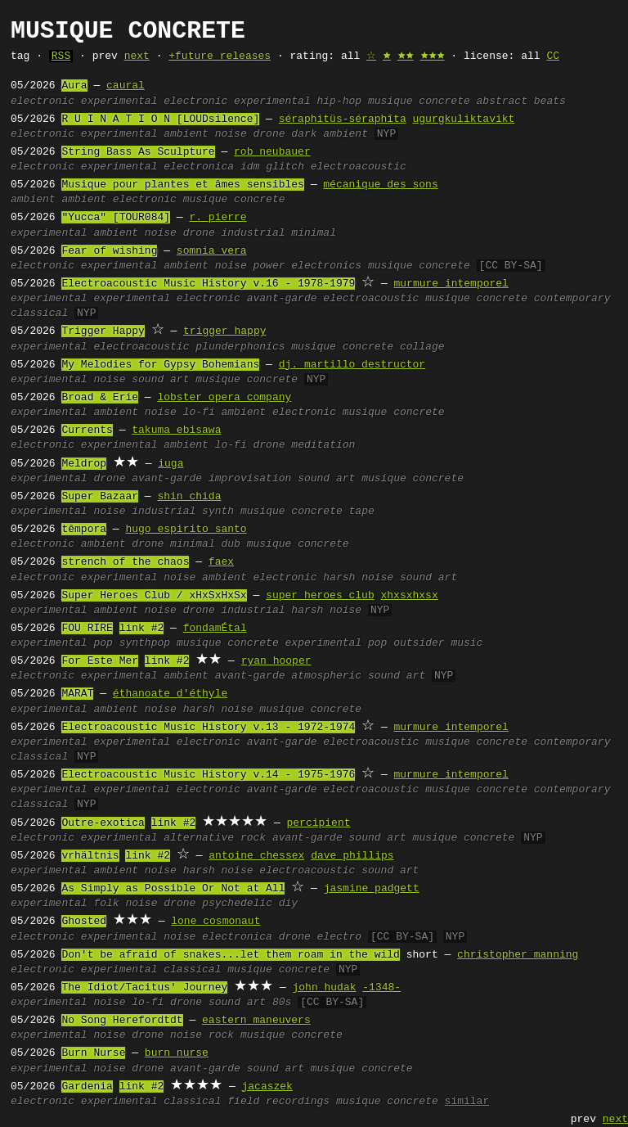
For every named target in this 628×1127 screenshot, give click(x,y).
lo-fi (199, 412)
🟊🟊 (405, 56)
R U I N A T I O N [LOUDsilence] (160, 119)
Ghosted (83, 921)
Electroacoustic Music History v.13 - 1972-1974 (208, 727)
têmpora (83, 529)
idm (249, 167)
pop (102, 643)
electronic (42, 101)
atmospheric (326, 676)
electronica (199, 167)
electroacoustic (358, 167)
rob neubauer (272, 152)
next (137, 56)
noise (231, 134)
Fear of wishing (109, 251)
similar (467, 1101)
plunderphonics (240, 347)
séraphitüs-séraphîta (342, 119)
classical (192, 969)
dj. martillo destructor (352, 365)
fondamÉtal (215, 628)
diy (288, 903)
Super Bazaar (99, 496)
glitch (285, 167)
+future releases (219, 56)
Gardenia (86, 1087)
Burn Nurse (93, 1053)
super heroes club (320, 595)
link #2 (141, 628)
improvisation (250, 478)
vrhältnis (90, 856)
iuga (170, 464)
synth (218, 511)
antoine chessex (256, 856)
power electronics (307, 266)
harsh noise (358, 577)
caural (125, 86)
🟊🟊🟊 (432, 56)
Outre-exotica (102, 823)
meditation (323, 445)
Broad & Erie (99, 397)
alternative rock (215, 838)
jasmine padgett (371, 888)
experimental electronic (154, 101)
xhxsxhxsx (408, 595)
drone (269, 134)
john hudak (324, 987)
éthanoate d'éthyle (170, 694)
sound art (160, 379)
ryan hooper (276, 661)
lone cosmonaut (215, 921)
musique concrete (419, 101)
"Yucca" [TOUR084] (115, 217)
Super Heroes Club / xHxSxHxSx (153, 595)
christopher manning (517, 955)
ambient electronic (118, 199)
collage (422, 347)
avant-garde (282, 298)
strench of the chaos (125, 562)
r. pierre (217, 217)
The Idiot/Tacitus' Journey (144, 987)
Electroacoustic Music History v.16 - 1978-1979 (208, 284)
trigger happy (224, 331)
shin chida (189, 496)
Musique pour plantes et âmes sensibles (182, 185)
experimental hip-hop (297, 101)
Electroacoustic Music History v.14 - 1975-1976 (208, 775)
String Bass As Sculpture (137, 152)
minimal (313, 233)
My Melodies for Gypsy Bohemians (160, 365)
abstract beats (521, 101)
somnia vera (212, 251)
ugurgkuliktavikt (463, 119)
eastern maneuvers (256, 1020)
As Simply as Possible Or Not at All (173, 888)
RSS (61, 56)
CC (552, 56)
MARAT (77, 694)
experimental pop (336, 643)
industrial (253, 233)
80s (281, 1002)
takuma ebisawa (176, 430)
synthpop (144, 643)
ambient (186, 134)
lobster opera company (224, 397)
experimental (119, 134)
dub (231, 544)
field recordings (278, 1101)
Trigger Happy (102, 331)
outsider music (437, 643)
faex (221, 562)
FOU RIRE (86, 628)
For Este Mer (99, 661)
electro (339, 937)
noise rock (202, 1035)
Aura (74, 86)
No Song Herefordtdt (121, 1020)
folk (106, 903)
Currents (86, 430)
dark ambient (329, 134)
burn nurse (177, 1053)
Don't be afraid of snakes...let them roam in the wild (230, 955)
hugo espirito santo (185, 529)
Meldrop (83, 464)
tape (362, 511)
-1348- (381, 987)
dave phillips (352, 856)
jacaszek (266, 1087)
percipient (318, 823)
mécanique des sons (380, 185)
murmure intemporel (450, 284)
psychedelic (237, 903)
